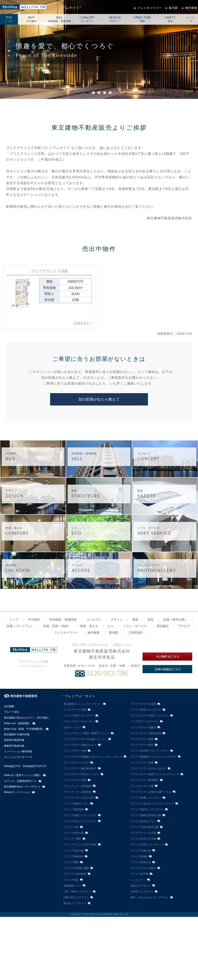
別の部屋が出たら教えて (99, 399)
